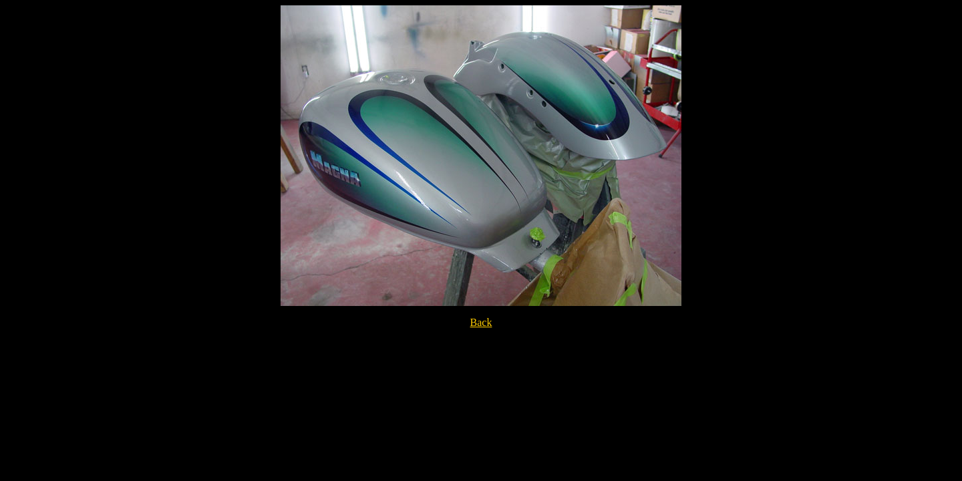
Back (481, 322)
